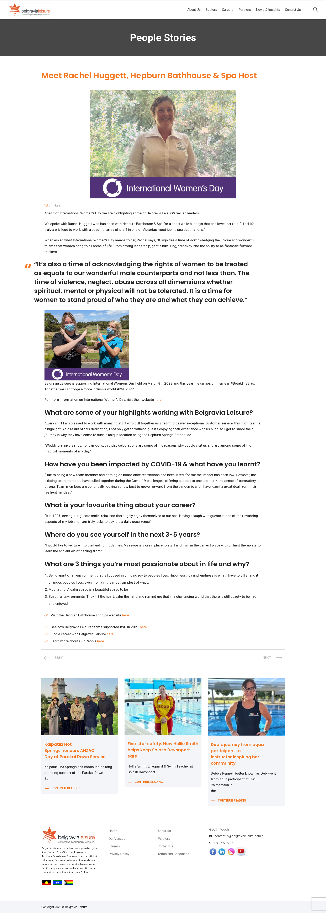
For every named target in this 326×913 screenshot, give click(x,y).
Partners (244, 10)
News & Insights (268, 10)
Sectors (211, 10)
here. (158, 399)
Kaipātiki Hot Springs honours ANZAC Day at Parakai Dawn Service (75, 750)
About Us (194, 10)
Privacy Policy (119, 854)
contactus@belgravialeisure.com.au (239, 836)
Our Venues (118, 838)
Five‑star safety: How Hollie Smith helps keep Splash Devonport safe (163, 750)
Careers (227, 10)
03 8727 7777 (223, 843)
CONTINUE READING (66, 788)
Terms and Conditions (175, 854)
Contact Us (293, 10)
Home (113, 831)
